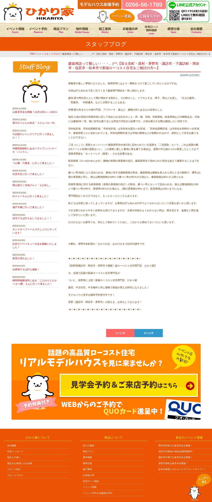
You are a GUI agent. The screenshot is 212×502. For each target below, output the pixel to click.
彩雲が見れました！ (23, 258)
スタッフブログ (52, 54)
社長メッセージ (15, 451)
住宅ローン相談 (91, 481)
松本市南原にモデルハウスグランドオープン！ (182, 469)
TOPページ (35, 54)
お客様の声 (88, 475)
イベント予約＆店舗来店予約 (97, 493)
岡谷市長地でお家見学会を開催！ (175, 445)
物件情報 (87, 457)
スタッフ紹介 (14, 469)
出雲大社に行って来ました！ (28, 174)
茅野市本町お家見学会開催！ (173, 463)
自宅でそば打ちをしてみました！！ (32, 218)
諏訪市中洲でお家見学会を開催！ (175, 457)
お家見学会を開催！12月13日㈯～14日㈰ (34, 112)
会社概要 (11, 445)
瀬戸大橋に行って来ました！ (28, 207)
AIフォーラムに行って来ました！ (30, 196)
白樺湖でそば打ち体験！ (26, 269)
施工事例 (87, 469)
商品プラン (88, 451)
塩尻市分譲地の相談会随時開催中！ (176, 451)
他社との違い (14, 457)
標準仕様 (87, 463)
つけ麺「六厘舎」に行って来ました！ (33, 163)
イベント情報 (89, 487)
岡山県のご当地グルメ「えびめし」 (32, 185)
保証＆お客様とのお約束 (19, 463)
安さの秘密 (88, 445)
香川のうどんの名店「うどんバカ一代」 (34, 123)
